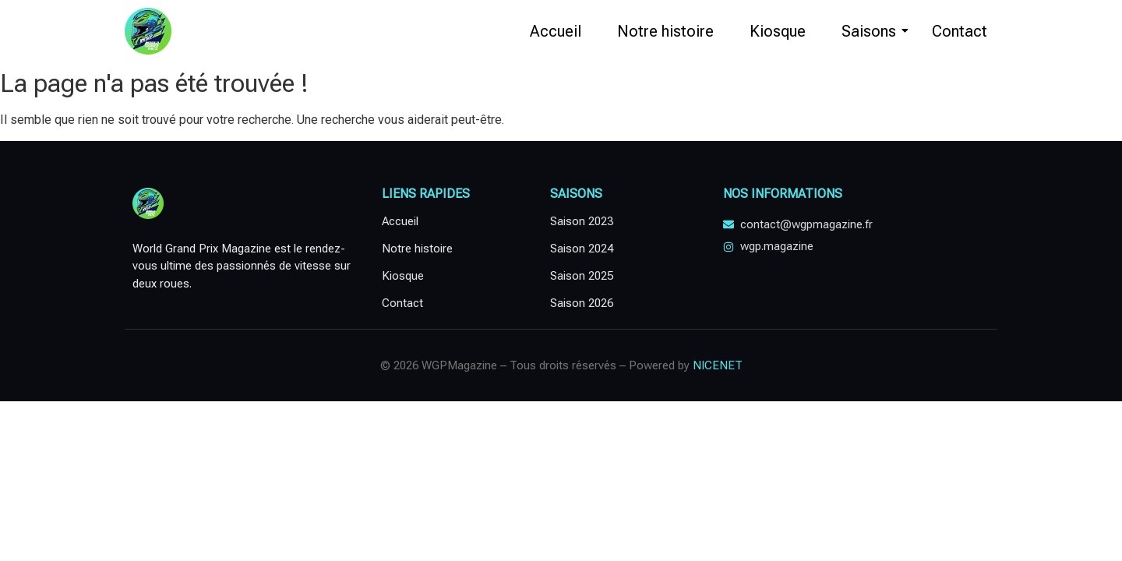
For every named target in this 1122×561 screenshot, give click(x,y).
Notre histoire (665, 31)
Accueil (555, 31)
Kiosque (778, 31)
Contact (959, 31)
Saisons (874, 31)
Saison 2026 (581, 303)
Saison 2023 (581, 221)
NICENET (718, 365)
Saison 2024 (581, 249)
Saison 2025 (581, 276)
